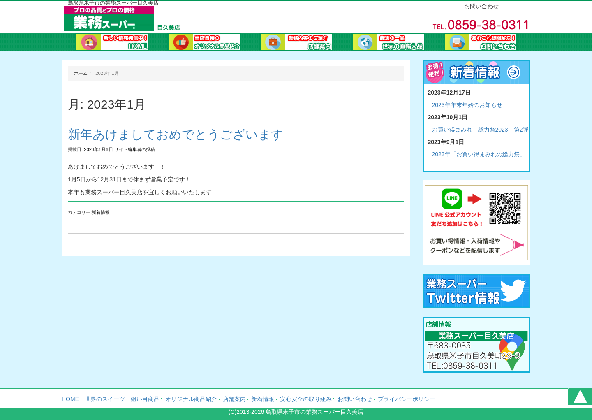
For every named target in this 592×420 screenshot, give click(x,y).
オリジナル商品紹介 (204, 43)
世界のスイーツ (105, 399)
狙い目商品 (145, 399)
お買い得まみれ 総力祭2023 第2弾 (480, 129)
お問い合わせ (481, 43)
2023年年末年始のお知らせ (467, 105)
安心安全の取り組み (306, 399)
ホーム (112, 43)
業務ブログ (389, 43)
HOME (70, 399)
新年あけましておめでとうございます (176, 134)
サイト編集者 (127, 149)
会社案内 (296, 43)
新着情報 (101, 212)
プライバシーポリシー (406, 399)
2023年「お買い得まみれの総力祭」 (478, 154)
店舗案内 (234, 399)
